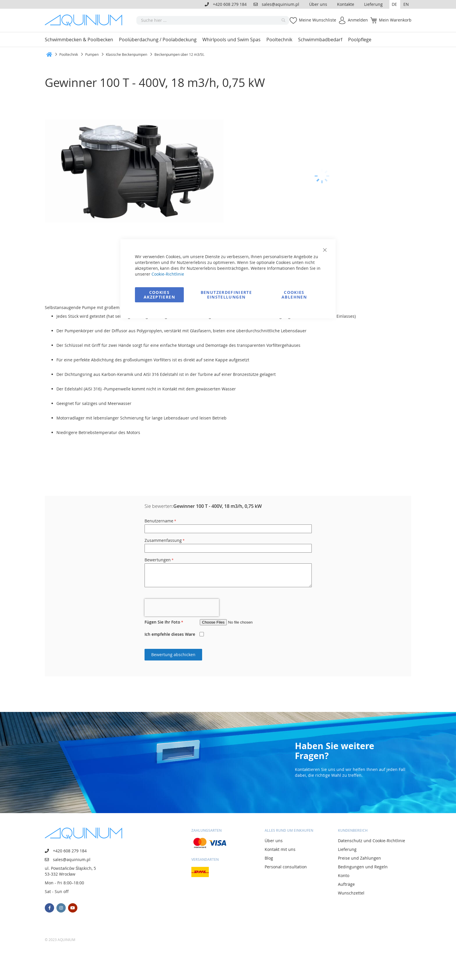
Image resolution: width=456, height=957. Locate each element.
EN (406, 4)
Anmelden (358, 20)
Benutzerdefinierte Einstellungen (226, 295)
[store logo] (85, 20)
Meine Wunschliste (317, 20)
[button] (394, 4)
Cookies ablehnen (294, 295)
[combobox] (212, 20)
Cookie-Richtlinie (168, 274)
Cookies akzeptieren (159, 295)
